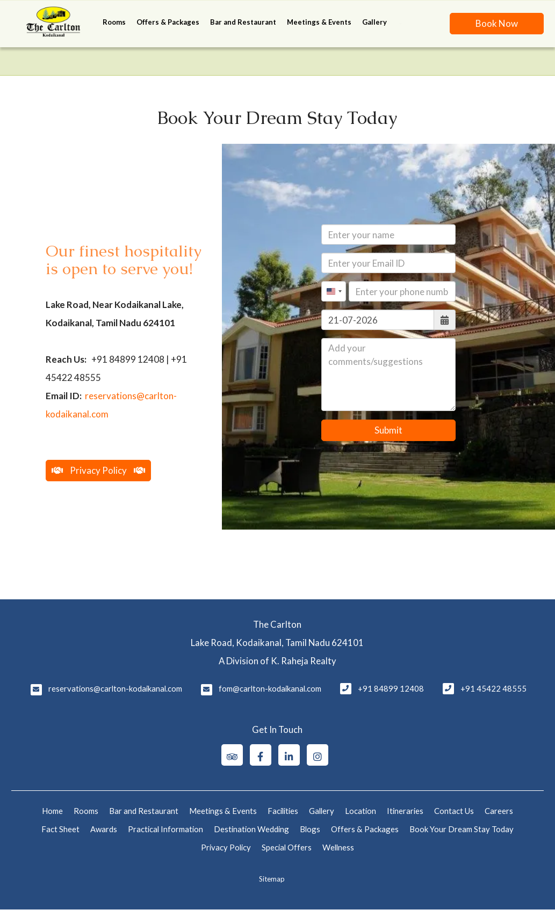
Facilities (283, 811)
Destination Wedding (251, 829)
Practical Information (165, 829)
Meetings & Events (319, 22)
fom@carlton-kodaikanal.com (270, 688)
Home (52, 811)
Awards (103, 829)
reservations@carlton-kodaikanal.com (115, 688)
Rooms (114, 22)
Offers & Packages (167, 22)
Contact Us (454, 811)
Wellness (338, 847)
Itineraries (405, 811)
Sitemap (272, 879)
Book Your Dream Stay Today (461, 829)
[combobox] (333, 291)
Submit (388, 430)
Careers (499, 811)
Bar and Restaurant (243, 22)
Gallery (374, 22)
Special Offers (287, 847)
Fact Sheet (60, 829)
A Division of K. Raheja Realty (277, 660)
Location (360, 811)
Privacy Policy (226, 847)
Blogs (310, 829)
